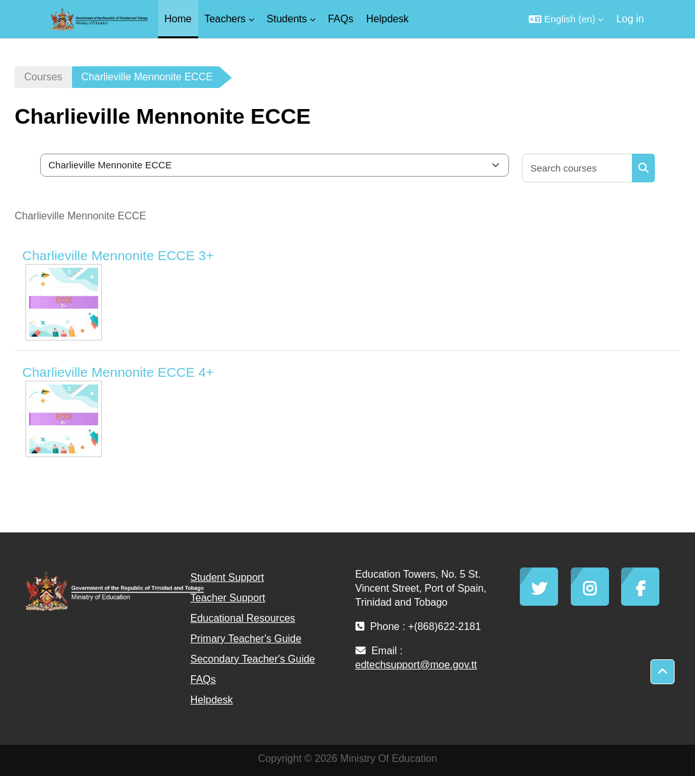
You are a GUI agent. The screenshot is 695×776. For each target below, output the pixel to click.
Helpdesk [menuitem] (387, 18)
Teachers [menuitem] (225, 18)
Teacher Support (227, 597)
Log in (630, 18)
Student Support (227, 577)
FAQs (203, 679)
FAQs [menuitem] (341, 18)
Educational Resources (243, 618)
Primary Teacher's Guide (245, 638)
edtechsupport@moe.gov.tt (416, 664)
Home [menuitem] (178, 18)
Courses (43, 76)
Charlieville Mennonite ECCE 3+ (118, 255)
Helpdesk (211, 699)
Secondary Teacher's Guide (252, 659)
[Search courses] (577, 168)
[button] (566, 19)
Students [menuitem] (287, 18)
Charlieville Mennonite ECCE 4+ (118, 372)
